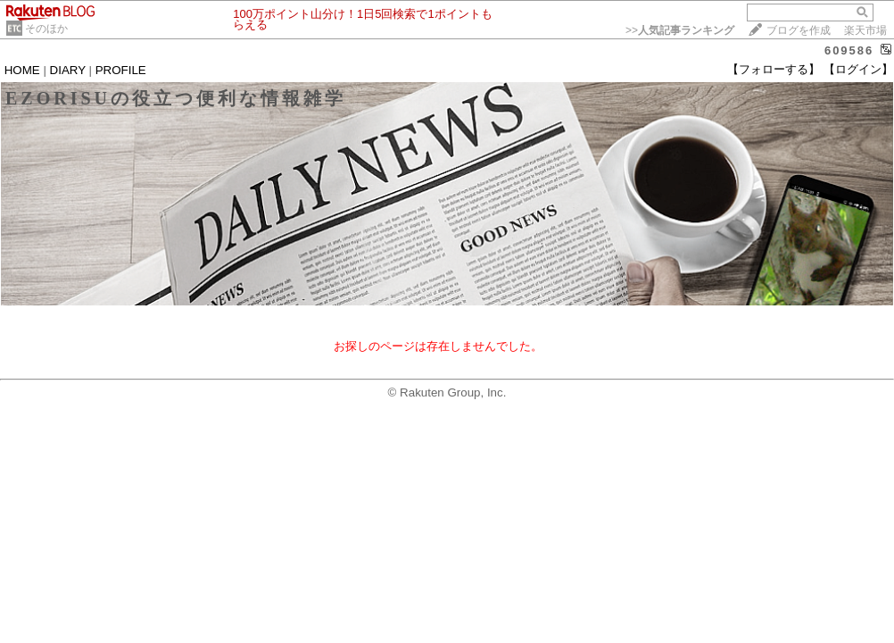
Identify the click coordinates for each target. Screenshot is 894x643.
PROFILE (120, 70)
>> (679, 30)
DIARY (68, 70)
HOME (22, 70)
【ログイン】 (858, 69)
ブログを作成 (798, 30)
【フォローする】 (773, 69)
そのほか (46, 28)
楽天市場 (865, 30)
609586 (848, 50)
